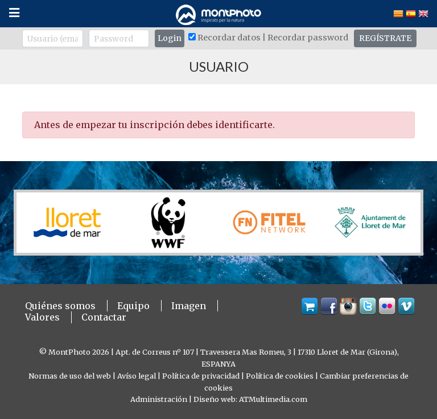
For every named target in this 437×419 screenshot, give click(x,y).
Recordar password (307, 37)
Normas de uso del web (69, 375)
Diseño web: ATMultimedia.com (250, 399)
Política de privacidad (201, 375)
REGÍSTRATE (385, 38)
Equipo (133, 305)
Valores (42, 317)
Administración (158, 399)
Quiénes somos (60, 305)
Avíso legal (136, 375)
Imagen (188, 305)
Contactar (103, 317)
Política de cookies (280, 375)
